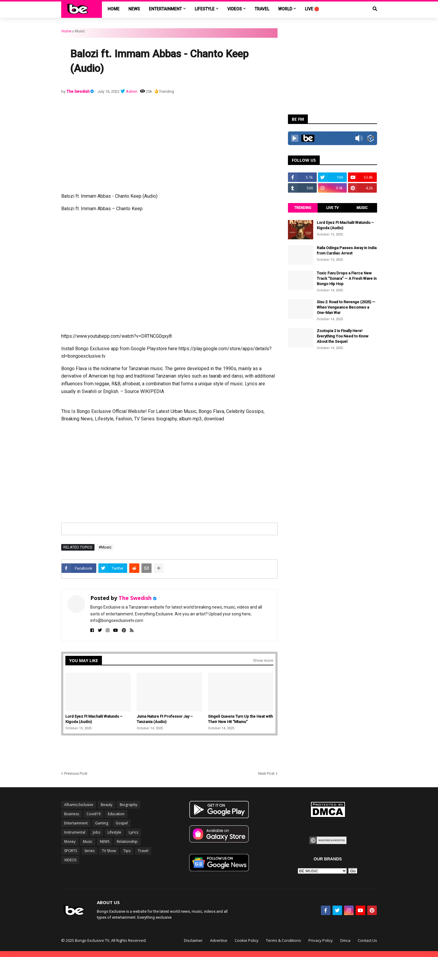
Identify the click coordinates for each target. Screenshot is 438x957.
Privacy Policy (320, 940)
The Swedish (78, 91)
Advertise (218, 940)
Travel (143, 850)
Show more (263, 660)
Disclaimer (193, 940)
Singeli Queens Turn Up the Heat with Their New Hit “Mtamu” (240, 719)
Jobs (96, 832)
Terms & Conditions (283, 940)
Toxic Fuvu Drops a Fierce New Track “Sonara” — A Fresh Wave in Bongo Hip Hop (346, 278)
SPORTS (70, 850)
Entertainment (76, 823)
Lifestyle (114, 832)
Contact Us (367, 940)
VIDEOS (70, 859)
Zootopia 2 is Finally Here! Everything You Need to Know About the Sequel (342, 336)
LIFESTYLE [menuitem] (205, 9)
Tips (126, 850)
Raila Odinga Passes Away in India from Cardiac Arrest (346, 250)
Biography (128, 804)
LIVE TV (332, 208)
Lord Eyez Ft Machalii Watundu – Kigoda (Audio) (93, 719)
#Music (105, 547)
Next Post (266, 773)
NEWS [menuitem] (134, 9)
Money (69, 841)
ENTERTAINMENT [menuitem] (165, 9)
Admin (131, 91)
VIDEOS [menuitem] (234, 9)
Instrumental (74, 832)
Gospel (122, 823)
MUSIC (362, 208)
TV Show (109, 850)
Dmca (345, 940)
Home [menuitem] (113, 9)
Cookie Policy (247, 940)
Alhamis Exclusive (78, 804)
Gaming (101, 823)
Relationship (127, 841)
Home (66, 31)
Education (116, 813)
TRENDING (302, 208)
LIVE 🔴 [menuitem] (312, 9)
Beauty (106, 804)
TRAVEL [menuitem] (262, 9)
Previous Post (75, 773)
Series (89, 850)
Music (80, 31)
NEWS (104, 841)
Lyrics (133, 832)
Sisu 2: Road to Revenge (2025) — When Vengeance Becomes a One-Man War (346, 307)
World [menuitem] (285, 9)
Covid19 (93, 813)
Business (71, 813)
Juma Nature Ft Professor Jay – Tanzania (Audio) (165, 719)
